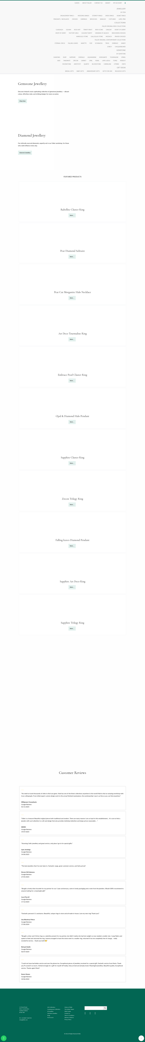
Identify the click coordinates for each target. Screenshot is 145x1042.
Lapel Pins (122, 19)
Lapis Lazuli (106, 60)
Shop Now (22, 101)
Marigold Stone (82, 36)
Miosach (109, 36)
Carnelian (107, 64)
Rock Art (77, 30)
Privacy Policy (68, 1016)
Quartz (86, 64)
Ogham (68, 30)
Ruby (64, 57)
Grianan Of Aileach (102, 33)
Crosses (75, 19)
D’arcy (109, 47)
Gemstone (121, 50)
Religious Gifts (120, 71)
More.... (72, 215)
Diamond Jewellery (24, 152)
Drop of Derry (60, 33)
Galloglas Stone (97, 36)
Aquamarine (92, 57)
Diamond (57, 57)
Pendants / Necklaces (61, 19)
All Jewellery (50, 1008)
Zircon (75, 60)
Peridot (123, 60)
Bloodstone (96, 64)
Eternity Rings (97, 16)
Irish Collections (51, 1004)
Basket (107, 3)
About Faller (86, 3)
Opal (90, 60)
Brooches (93, 19)
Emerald (82, 57)
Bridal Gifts (69, 71)
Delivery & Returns (69, 1014)
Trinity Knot (87, 30)
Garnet (83, 60)
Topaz (115, 60)
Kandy (123, 43)
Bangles (103, 19)
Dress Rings (109, 16)
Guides (77, 3)
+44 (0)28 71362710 (26, 1015)
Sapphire (72, 57)
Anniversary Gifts (93, 71)
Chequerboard (120, 47)
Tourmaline (114, 57)
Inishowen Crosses (119, 33)
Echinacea (98, 43)
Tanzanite (66, 60)
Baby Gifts (80, 71)
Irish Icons (99, 30)
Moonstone (66, 64)
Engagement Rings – (67, 16)
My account (117, 3)
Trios (107, 43)
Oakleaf (109, 30)
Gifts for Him (107, 71)
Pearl (97, 60)
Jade (58, 60)
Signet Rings (121, 16)
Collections (120, 22)
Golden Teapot (86, 33)
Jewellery (121, 8)
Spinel (123, 57)
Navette (84, 43)
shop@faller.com (23, 1017)
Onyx (124, 64)
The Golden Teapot (69, 1006)
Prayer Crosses (120, 36)
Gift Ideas (121, 67)
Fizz (91, 43)
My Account (50, 1014)
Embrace (115, 43)
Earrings (84, 19)
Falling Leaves (73, 43)
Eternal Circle (60, 43)
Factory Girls (74, 33)
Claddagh (59, 30)
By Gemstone (121, 54)
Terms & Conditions (69, 1012)
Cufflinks (112, 19)
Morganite (103, 57)
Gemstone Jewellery (52, 1010)
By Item (123, 12)
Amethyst (77, 64)
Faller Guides (68, 1008)
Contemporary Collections (53, 1006)
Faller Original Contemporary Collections (110, 40)
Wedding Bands (83, 16)
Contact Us (98, 3)
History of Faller (68, 1004)
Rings (48, 1012)
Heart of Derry (120, 30)
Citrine (116, 64)
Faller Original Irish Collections (114, 26)
